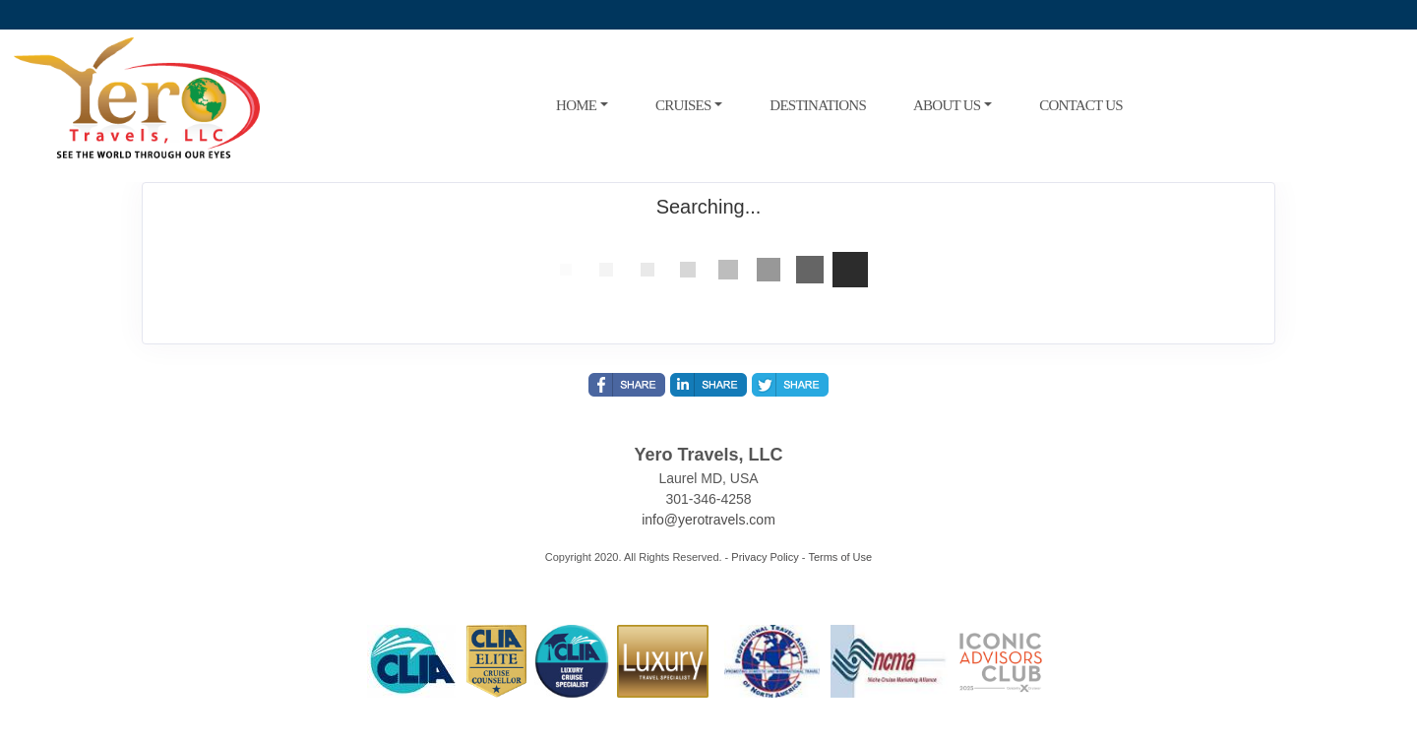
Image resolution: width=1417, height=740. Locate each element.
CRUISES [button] (682, 105)
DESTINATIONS (818, 105)
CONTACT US (1081, 105)
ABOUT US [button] (946, 105)
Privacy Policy (764, 557)
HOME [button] (576, 105)
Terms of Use (840, 557)
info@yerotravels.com (708, 519)
